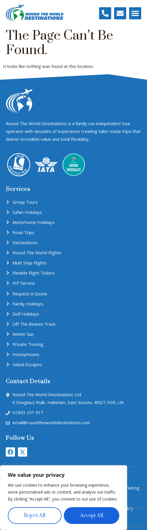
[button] (135, 13)
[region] (63, 497)
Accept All (91, 515)
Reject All (34, 515)
